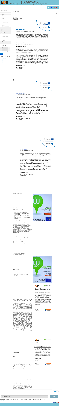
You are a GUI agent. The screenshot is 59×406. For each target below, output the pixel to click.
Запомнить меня (3, 51)
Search (54, 396)
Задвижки (3, 25)
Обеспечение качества (5, 30)
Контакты (2, 33)
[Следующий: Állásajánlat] (56, 391)
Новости (2, 41)
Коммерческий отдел (5, 36)
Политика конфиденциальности (5, 38)
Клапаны (3, 18)
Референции (3, 32)
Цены (1, 29)
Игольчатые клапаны (6, 19)
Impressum (3, 40)
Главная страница (4, 12)
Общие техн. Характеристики (6, 15)
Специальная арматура (5, 26)
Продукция (2, 14)
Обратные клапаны (5, 22)
